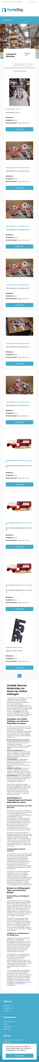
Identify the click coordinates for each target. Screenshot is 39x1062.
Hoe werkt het (9, 1022)
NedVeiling (18, 711)
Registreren (8, 1008)
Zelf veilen (7, 1027)
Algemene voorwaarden (13, 1040)
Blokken (27, 53)
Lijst (26, 55)
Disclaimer (7, 1042)
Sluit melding (19, 1056)
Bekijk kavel (19, 129)
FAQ (33, 1)
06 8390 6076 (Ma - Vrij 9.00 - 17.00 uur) (8, 1)
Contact (35, 1)
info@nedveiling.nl (19, 1)
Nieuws (30, 1)
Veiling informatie (19, 71)
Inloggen (7, 1006)
